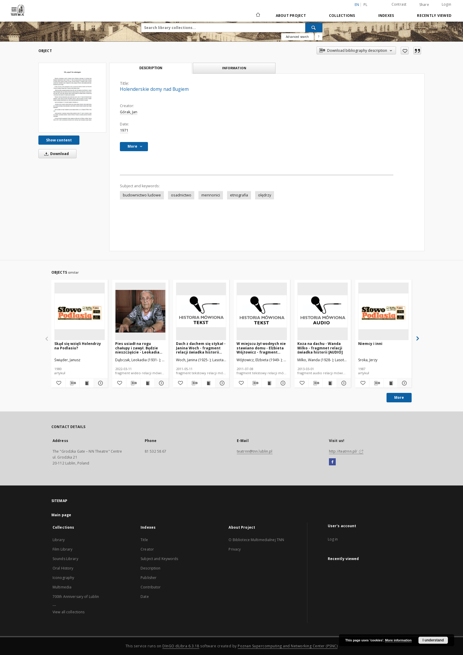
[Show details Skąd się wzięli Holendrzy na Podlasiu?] (100, 383)
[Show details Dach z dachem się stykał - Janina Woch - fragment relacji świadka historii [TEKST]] (222, 383)
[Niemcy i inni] (383, 311)
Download (55, 153)
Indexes (386, 15)
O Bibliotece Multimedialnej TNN (256, 539)
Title (144, 539)
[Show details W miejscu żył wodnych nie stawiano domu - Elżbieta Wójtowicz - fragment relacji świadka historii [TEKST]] (282, 383)
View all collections (68, 611)
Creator (147, 549)
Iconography (63, 577)
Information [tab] (234, 68)
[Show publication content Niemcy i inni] (390, 383)
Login (446, 4)
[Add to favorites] (405, 50)
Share (424, 4)
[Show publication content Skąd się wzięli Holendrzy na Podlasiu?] (87, 383)
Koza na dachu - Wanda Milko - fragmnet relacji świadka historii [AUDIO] (320, 347)
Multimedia (62, 587)
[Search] (313, 27)
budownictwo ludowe (142, 195)
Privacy (235, 549)
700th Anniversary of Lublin (76, 596)
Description (150, 568)
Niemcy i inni (370, 343)
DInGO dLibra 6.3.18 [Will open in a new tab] (180, 645)
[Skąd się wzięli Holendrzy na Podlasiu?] (80, 311)
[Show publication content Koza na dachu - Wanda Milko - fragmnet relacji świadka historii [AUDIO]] (330, 383)
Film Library (62, 549)
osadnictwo (181, 195)
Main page (61, 514)
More (399, 397)
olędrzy (264, 195)
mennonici (210, 195)
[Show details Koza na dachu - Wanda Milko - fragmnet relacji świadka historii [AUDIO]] (343, 383)
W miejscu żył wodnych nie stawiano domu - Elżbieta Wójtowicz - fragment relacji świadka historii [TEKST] (261, 347)
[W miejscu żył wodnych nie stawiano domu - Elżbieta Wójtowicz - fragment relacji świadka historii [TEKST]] (262, 311)
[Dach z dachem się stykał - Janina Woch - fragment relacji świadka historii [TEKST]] (201, 311)
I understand (433, 640)
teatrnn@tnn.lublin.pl (255, 451)
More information (398, 640)
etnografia (239, 195)
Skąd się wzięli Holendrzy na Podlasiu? (77, 345)
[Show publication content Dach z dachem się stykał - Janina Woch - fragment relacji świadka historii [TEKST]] (208, 383)
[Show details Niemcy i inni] (404, 383)
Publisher (148, 577)
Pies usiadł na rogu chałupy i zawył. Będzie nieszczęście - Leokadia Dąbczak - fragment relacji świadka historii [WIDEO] (137, 347)
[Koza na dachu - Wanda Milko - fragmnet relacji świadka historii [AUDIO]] (323, 311)
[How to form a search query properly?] (318, 36)
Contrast (399, 4)
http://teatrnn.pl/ (346, 451)
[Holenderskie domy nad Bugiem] (72, 97)
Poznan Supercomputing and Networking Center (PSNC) (288, 645)
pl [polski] (365, 5)
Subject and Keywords (159, 558)
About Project (291, 15)
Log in (333, 539)
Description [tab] (150, 68)
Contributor (151, 587)
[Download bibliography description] (72, 383)
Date (145, 596)
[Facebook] (332, 462)
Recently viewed (434, 15)
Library (59, 539)
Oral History (63, 568)
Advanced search (297, 37)
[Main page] (257, 15)
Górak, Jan (128, 111)
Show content (59, 140)
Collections (342, 15)
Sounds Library (65, 558)
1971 (124, 130)
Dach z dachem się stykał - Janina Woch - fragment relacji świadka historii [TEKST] (201, 347)
